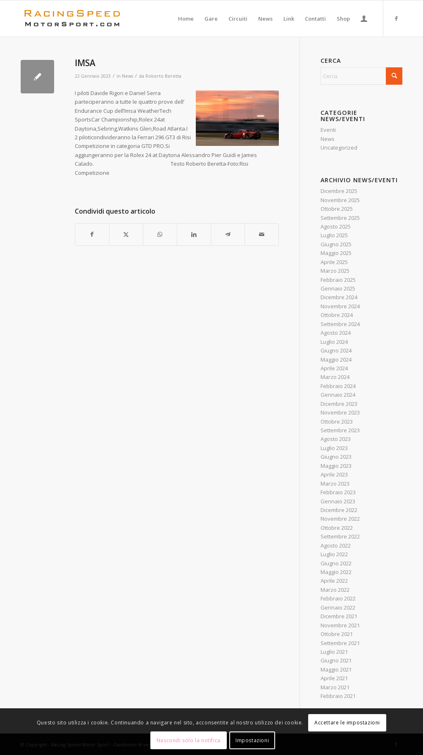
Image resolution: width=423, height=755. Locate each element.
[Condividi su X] (126, 234)
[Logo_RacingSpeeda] (72, 18)
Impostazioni (252, 740)
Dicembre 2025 (339, 191)
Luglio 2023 (334, 448)
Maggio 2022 (336, 572)
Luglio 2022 (334, 554)
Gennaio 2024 (338, 394)
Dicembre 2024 (339, 297)
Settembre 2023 (340, 430)
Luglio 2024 (334, 341)
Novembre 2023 (340, 412)
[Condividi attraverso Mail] (261, 234)
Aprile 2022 (334, 580)
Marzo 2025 (335, 270)
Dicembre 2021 (339, 616)
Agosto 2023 (336, 439)
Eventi (328, 129)
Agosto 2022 (336, 545)
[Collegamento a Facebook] (396, 18)
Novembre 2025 (340, 200)
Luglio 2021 (334, 651)
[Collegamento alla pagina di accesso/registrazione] (364, 18)
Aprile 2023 (334, 474)
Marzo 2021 (335, 687)
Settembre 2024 (340, 324)
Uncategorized (339, 147)
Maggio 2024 (336, 359)
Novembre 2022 (340, 518)
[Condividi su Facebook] (92, 234)
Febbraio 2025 (338, 279)
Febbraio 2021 (338, 696)
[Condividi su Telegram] (228, 234)
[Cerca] (361, 76)
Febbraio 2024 (338, 386)
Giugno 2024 (336, 350)
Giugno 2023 (336, 456)
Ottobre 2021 (337, 634)
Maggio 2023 (336, 465)
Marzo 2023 (335, 483)
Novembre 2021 (340, 625)
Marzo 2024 (335, 377)
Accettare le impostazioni (347, 722)
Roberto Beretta (163, 76)
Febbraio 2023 (338, 492)
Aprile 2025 (334, 262)
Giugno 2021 (336, 660)
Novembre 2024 (340, 306)
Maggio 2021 (336, 669)
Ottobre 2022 (337, 527)
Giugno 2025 (336, 244)
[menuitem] (186, 18)
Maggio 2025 (336, 253)
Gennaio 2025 (338, 288)
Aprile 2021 (334, 678)
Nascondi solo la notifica (189, 740)
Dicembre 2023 (339, 403)
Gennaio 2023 (338, 501)
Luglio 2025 (334, 235)
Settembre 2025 (340, 217)
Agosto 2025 (336, 226)
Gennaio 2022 (338, 607)
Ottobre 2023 (337, 421)
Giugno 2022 (336, 563)
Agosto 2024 (336, 332)
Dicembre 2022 (339, 510)
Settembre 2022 (340, 536)
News (127, 76)
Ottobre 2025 (337, 208)
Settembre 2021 (340, 643)
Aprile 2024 (334, 368)
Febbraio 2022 (338, 598)
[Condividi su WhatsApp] (160, 234)
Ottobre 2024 (337, 315)
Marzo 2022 (335, 589)
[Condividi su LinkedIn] (194, 234)
